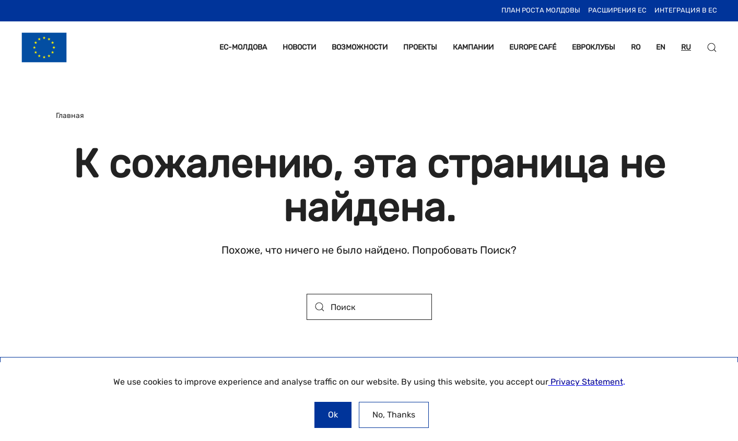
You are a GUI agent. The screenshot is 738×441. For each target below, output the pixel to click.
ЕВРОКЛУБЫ (593, 47)
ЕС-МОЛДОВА (243, 47)
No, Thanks (393, 415)
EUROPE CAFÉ (532, 47)
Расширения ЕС (617, 10)
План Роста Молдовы (540, 10)
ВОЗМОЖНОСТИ (360, 47)
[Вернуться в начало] (44, 47)
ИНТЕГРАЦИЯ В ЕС (685, 10)
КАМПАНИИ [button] (473, 47)
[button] (712, 47)
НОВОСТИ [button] (299, 47)
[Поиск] (369, 307)
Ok (333, 415)
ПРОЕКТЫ (420, 47)
